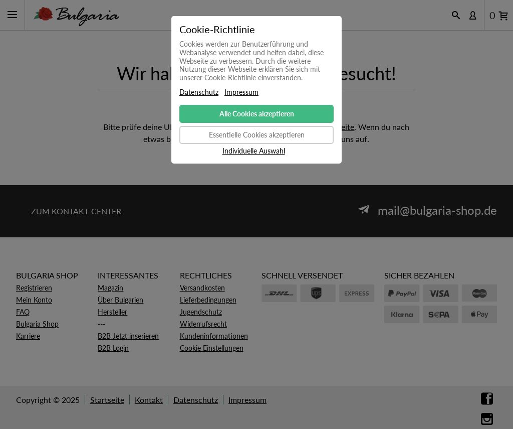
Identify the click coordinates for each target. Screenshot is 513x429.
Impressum (241, 92)
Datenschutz (198, 92)
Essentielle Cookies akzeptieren (257, 134)
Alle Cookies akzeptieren (256, 113)
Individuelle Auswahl (253, 151)
